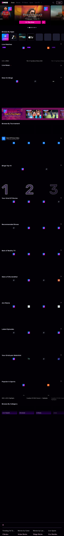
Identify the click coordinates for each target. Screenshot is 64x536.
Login (59, 2)
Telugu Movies (38, 534)
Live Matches (52, 534)
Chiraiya (5, 534)
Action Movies (22, 534)
